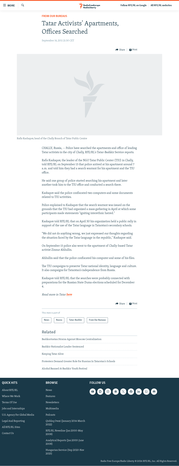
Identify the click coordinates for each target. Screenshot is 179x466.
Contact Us (8, 433)
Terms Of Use (9, 402)
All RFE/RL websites (161, 5)
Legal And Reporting (13, 421)
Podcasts (50, 415)
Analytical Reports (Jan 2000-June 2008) (65, 442)
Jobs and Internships (13, 409)
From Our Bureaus (54, 16)
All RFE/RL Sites (11, 427)
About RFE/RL (10, 390)
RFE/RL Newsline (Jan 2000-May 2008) (64, 432)
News (49, 390)
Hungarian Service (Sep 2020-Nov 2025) (65, 452)
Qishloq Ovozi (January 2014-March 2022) (65, 423)
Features (50, 396)
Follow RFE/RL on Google (134, 5)
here (69, 294)
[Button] (120, 50)
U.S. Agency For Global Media (18, 415)
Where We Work (11, 396)
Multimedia (52, 409)
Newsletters (52, 402)
